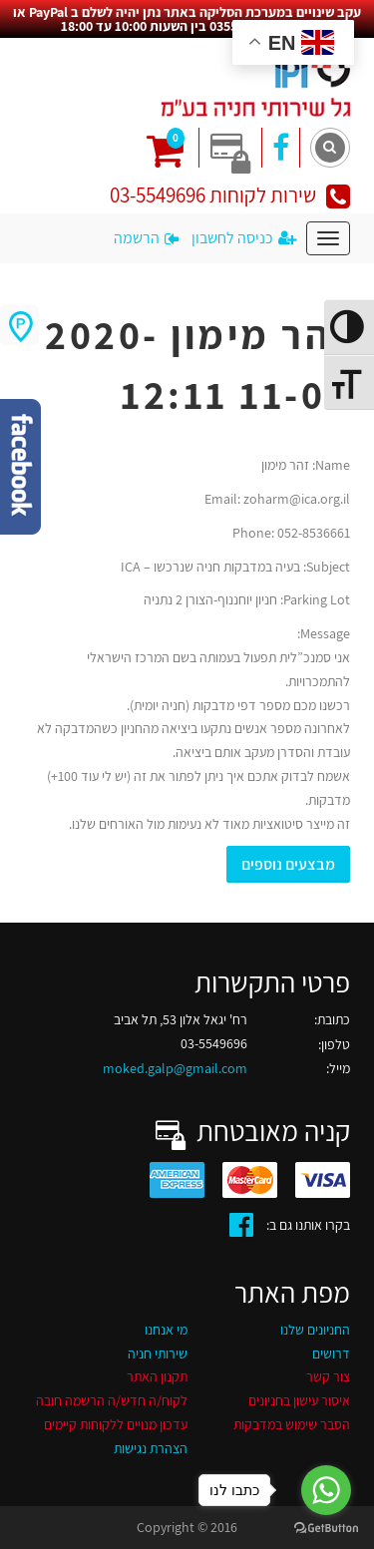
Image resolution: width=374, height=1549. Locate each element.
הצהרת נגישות (150, 1448)
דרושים (331, 1353)
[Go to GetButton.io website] (326, 1528)
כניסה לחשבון (243, 237)
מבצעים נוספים (288, 864)
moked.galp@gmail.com (175, 1068)
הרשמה (146, 237)
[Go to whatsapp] (326, 1490)
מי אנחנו (166, 1330)
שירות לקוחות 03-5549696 (230, 195)
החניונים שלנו (315, 1330)
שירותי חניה (157, 1353)
